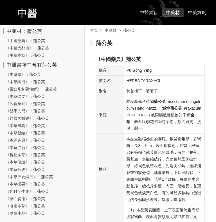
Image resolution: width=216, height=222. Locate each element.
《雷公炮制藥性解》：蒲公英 (31, 89)
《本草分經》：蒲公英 (25, 169)
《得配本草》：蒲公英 (25, 155)
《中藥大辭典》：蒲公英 (27, 48)
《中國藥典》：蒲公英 (25, 40)
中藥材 (173, 12)
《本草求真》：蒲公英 (25, 125)
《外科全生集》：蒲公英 (27, 191)
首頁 (94, 30)
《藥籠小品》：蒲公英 (25, 213)
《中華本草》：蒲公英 (25, 55)
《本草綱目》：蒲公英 (25, 82)
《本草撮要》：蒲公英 (25, 184)
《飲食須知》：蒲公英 (25, 103)
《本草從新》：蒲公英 (25, 147)
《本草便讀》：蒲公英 (25, 162)
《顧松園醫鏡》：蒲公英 (27, 118)
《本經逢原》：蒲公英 (25, 140)
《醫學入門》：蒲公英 (25, 111)
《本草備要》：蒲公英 (25, 96)
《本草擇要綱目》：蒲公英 (29, 177)
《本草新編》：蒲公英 (25, 133)
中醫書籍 (149, 12)
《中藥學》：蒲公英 (23, 74)
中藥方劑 (197, 12)
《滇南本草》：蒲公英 (25, 206)
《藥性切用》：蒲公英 (25, 198)
